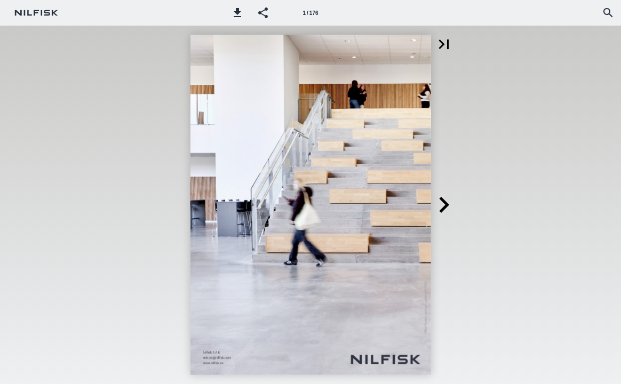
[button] (237, 13)
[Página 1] (310, 13)
